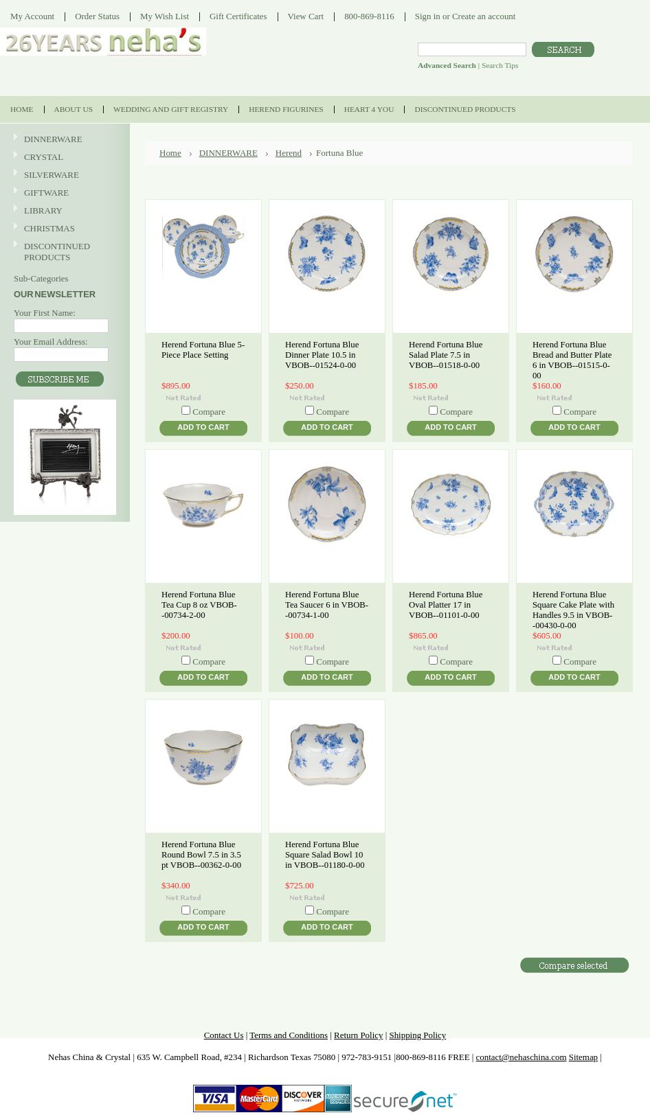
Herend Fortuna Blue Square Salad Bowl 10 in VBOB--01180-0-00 (325, 855)
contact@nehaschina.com (521, 1057)
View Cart (306, 16)
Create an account (483, 16)
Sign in (427, 16)
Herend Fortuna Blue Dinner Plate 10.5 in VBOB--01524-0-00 (322, 355)
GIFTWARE (63, 193)
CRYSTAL (63, 157)
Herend (289, 153)
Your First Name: (45, 313)
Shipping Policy (417, 1035)
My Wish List (164, 16)
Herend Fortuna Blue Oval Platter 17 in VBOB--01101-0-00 (445, 605)
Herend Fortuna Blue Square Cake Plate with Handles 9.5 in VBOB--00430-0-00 (573, 610)
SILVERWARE (63, 175)
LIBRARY (43, 210)
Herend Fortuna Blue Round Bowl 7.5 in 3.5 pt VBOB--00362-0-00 (201, 855)
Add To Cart (203, 427)
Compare (208, 411)
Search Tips (500, 65)
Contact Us (224, 1035)
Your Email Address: (51, 341)
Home (170, 153)
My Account (32, 16)
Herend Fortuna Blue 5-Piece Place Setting (203, 350)
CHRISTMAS (63, 229)
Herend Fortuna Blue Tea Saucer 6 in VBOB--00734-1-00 (326, 605)
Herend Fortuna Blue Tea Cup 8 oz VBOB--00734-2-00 (199, 605)
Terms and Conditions (288, 1035)
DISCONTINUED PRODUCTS (63, 251)
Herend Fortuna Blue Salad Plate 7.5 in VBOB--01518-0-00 (445, 355)
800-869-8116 (369, 16)
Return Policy (358, 1035)
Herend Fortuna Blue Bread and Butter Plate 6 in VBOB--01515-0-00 (572, 360)
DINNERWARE (63, 140)
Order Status (97, 16)
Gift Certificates (238, 16)
